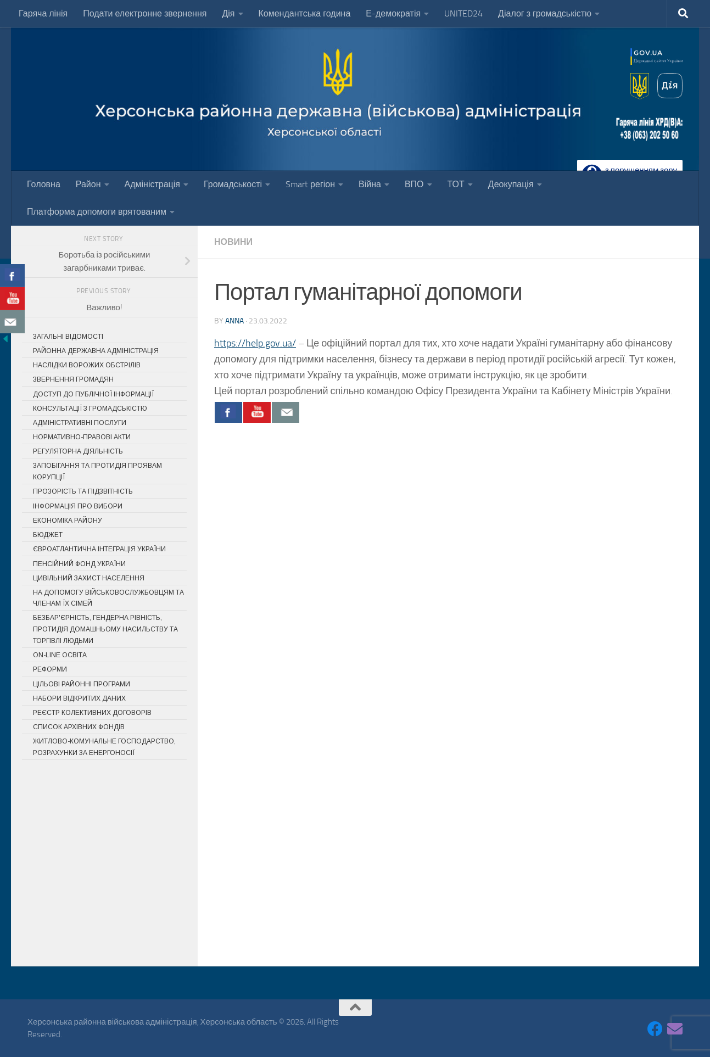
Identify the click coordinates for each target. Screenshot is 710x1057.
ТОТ (456, 184)
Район (88, 184)
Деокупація (511, 184)
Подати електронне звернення (144, 13)
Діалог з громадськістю (544, 13)
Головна (43, 184)
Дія (228, 13)
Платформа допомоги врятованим (96, 211)
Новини (233, 242)
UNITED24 (463, 13)
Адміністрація (152, 184)
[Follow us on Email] (675, 1029)
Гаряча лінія (43, 13)
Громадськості (233, 184)
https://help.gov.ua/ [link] (255, 343)
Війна (370, 184)
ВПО (414, 184)
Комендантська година (305, 13)
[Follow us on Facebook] (655, 1029)
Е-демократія (393, 13)
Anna (234, 321)
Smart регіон (310, 184)
